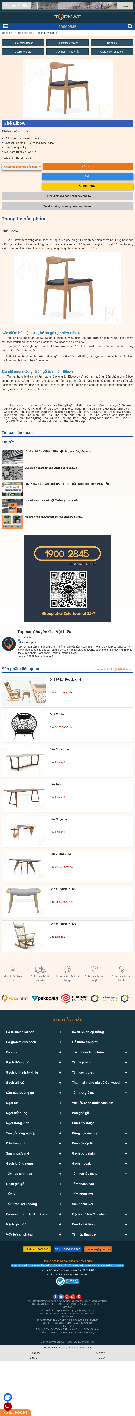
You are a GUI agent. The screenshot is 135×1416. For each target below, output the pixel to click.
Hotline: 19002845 (37, 1304)
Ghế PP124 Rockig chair (66, 679)
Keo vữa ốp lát (83, 1172)
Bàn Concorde (59, 749)
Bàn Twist (56, 784)
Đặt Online (88, 166)
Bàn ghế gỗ (25, 32)
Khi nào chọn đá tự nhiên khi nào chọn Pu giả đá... (54, 516)
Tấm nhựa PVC (83, 1236)
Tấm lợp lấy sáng (85, 1210)
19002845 (67, 27)
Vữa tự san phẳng (19, 1287)
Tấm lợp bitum (83, 1070)
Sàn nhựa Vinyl (17, 1185)
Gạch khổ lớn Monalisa (89, 1261)
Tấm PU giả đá (83, 1108)
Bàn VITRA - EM (60, 854)
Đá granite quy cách (67, 43)
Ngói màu (13, 1121)
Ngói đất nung (16, 1134)
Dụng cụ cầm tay (84, 1159)
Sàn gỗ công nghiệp (21, 1159)
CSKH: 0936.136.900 (67, 1304)
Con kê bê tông (83, 1274)
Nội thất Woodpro (47, 32)
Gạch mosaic (82, 1198)
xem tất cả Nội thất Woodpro (115, 669)
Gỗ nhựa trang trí (85, 1045)
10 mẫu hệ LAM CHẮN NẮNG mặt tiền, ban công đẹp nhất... (59, 451)
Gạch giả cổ (15, 1096)
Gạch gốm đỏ (16, 1274)
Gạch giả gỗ (15, 1223)
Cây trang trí (15, 1172)
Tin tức (8, 442)
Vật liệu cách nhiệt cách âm (92, 1121)
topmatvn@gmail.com (98, 1304)
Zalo (88, 176)
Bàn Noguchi (58, 819)
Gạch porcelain (83, 1185)
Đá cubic (112, 43)
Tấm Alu (12, 1236)
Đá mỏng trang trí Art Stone (26, 1261)
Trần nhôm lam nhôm (88, 1057)
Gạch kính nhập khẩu (67, 52)
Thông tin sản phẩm (23, 218)
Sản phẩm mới (83, 1249)
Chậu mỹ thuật (83, 1147)
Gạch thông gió (23, 52)
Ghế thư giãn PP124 (63, 924)
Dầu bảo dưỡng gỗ (20, 1108)
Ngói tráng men (17, 1147)
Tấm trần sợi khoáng (21, 1249)
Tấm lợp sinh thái (19, 1210)
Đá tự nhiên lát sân (23, 43)
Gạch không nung (19, 1198)
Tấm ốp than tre (84, 1287)
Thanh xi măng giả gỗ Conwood (96, 1096)
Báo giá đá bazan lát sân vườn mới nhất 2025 (51, 467)
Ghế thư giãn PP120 (63, 889)
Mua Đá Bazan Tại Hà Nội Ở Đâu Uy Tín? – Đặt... (52, 500)
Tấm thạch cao (83, 1223)
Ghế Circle (57, 714)
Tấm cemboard (83, 1083)
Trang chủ (8, 32)
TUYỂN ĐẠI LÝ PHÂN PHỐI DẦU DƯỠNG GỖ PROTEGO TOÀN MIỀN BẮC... (68, 484)
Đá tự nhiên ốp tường (112, 52)
